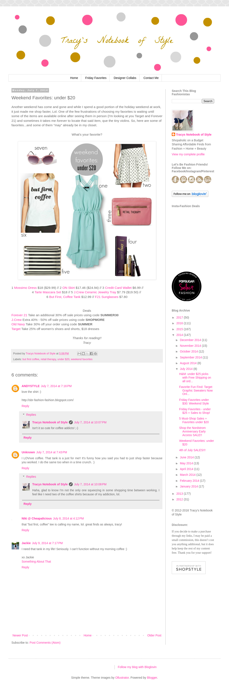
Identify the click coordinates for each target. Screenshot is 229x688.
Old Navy (18, 324)
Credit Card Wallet (118, 287)
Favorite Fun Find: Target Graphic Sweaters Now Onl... (196, 390)
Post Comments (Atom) (45, 642)
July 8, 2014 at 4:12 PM (68, 518)
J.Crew (16, 320)
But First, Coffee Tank (64, 297)
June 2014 (187, 457)
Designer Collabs (125, 78)
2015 (180, 329)
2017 (180, 317)
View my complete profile (188, 154)
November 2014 (191, 345)
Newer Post (20, 635)
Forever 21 (19, 315)
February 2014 (190, 480)
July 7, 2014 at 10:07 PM (90, 422)
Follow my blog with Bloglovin (137, 667)
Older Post (154, 635)
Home (74, 78)
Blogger (152, 677)
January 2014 (189, 486)
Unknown (28, 452)
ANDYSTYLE (31, 386)
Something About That (36, 561)
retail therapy (48, 359)
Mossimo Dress (25, 287)
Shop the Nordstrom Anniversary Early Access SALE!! (192, 431)
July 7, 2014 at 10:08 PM (90, 484)
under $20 (63, 359)
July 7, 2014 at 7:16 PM (56, 386)
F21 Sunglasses (106, 297)
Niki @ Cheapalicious (37, 518)
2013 (180, 493)
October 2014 (189, 351)
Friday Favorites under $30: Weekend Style (194, 401)
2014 (180, 335)
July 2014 (186, 369)
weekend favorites (82, 359)
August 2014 (188, 363)
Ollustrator (122, 677)
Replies (31, 414)
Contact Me (151, 78)
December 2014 (191, 340)
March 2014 (188, 474)
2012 (180, 499)
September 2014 (191, 357)
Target (16, 329)
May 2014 (187, 463)
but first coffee (30, 359)
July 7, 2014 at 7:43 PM (51, 452)
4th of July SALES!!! (192, 450)
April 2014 (187, 469)
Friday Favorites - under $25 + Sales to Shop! (195, 410)
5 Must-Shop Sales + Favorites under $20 (194, 420)
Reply (25, 406)
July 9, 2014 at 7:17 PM (47, 543)
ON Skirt (68, 287)
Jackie (26, 543)
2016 (180, 323)
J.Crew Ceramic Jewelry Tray (95, 292)
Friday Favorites (95, 78)
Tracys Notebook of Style (50, 422)
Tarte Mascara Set (48, 292)
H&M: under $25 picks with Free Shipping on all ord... (195, 377)
